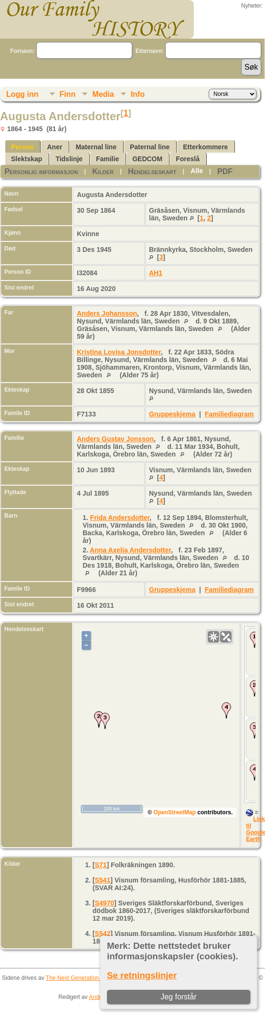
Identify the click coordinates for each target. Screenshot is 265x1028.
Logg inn (22, 94)
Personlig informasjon (41, 171)
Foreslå (188, 159)
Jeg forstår (179, 997)
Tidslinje (69, 159)
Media (103, 94)
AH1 (155, 273)
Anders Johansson (107, 313)
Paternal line (150, 147)
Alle (197, 171)
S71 (100, 865)
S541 (102, 880)
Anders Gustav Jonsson (115, 439)
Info (138, 94)
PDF (225, 171)
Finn (68, 94)
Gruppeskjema (172, 414)
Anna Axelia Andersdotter (130, 550)
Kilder (103, 171)
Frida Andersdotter (120, 517)
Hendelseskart (152, 171)
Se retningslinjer (142, 975)
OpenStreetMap (174, 812)
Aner (54, 147)
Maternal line (96, 147)
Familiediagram (229, 414)
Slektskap (26, 159)
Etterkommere (205, 147)
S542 (102, 933)
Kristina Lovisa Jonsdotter (119, 352)
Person (22, 147)
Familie (107, 159)
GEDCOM (147, 159)
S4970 (104, 903)
